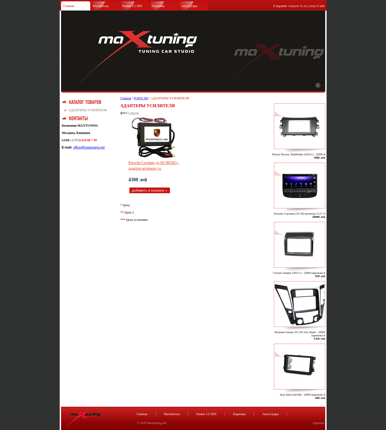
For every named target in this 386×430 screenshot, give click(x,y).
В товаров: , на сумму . (299, 6)
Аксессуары (189, 6)
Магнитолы (101, 6)
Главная (68, 6)
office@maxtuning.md (89, 147)
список (134, 113)
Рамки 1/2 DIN (132, 6)
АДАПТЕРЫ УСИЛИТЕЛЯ (88, 110)
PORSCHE (141, 98)
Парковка (158, 6)
